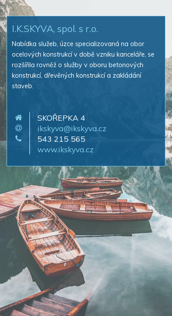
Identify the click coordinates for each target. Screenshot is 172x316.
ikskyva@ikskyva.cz (71, 128)
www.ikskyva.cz (65, 149)
